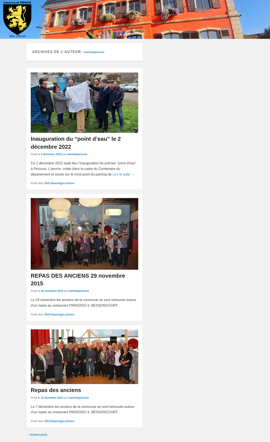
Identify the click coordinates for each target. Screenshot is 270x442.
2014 (47, 421)
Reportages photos (62, 183)
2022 (47, 183)
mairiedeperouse (94, 52)
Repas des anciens (56, 390)
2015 (47, 314)
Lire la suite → (124, 174)
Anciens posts (36, 434)
